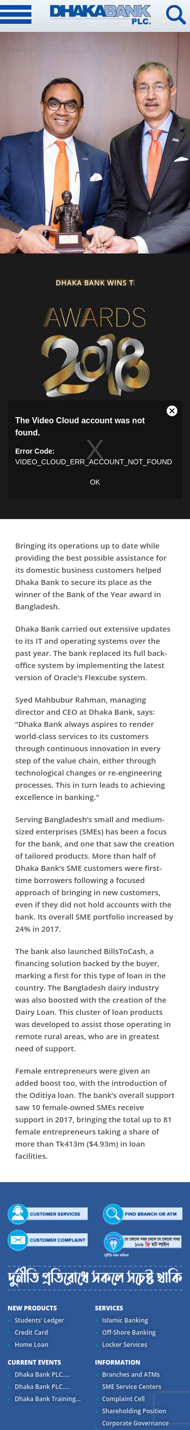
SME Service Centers (132, 1386)
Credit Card (31, 1332)
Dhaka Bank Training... (48, 1399)
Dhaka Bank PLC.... (42, 1374)
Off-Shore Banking (129, 1332)
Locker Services (124, 1344)
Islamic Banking (125, 1320)
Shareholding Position (134, 1411)
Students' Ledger (39, 1320)
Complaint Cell (123, 1399)
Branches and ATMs (131, 1374)
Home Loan (31, 1344)
